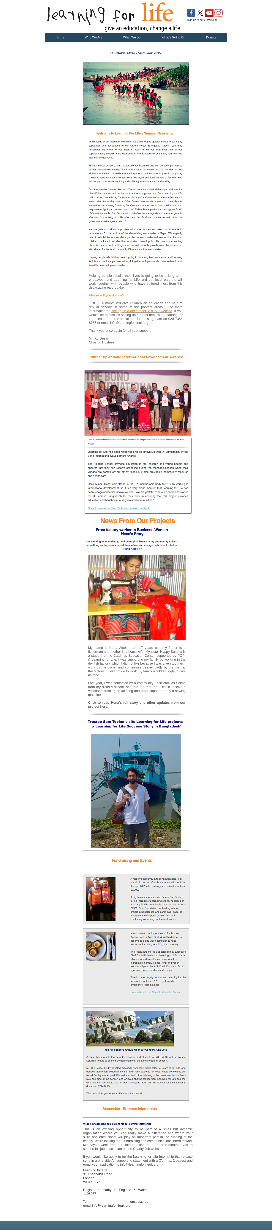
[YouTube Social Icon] (209, 13)
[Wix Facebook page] (191, 13)
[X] (200, 13)
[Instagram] (218, 13)
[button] (132, 38)
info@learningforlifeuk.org (129, 323)
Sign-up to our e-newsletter (202, 19)
